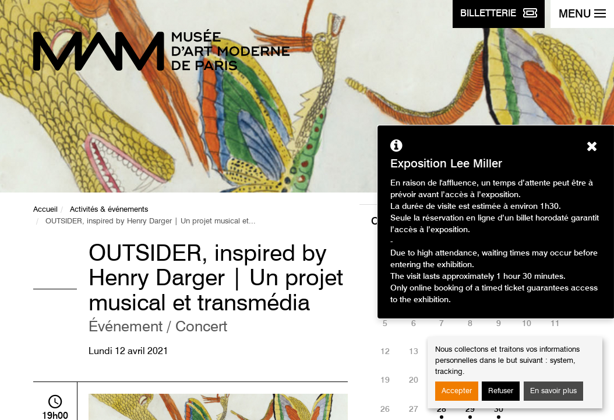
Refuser (500, 391)
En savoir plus (553, 391)
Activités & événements (109, 210)
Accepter (457, 391)
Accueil (45, 210)
